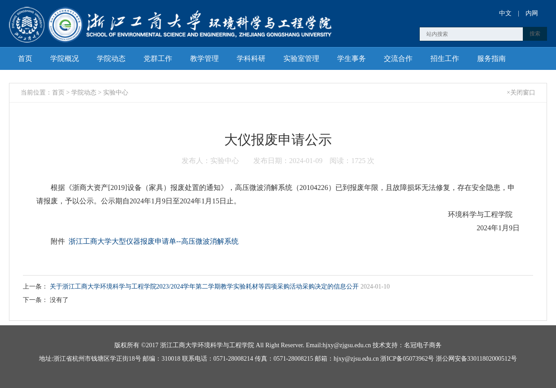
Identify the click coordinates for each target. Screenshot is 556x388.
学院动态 (111, 58)
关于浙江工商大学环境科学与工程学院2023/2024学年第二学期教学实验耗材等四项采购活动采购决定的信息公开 (205, 286)
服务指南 (491, 58)
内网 (532, 13)
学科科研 (251, 58)
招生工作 (444, 58)
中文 (505, 13)
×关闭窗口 (521, 92)
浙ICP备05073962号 (407, 358)
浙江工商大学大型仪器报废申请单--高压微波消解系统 (154, 241)
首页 (25, 58)
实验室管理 (301, 58)
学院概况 (64, 58)
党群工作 (157, 58)
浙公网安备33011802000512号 (476, 358)
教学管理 (204, 58)
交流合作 (398, 58)
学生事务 (351, 58)
